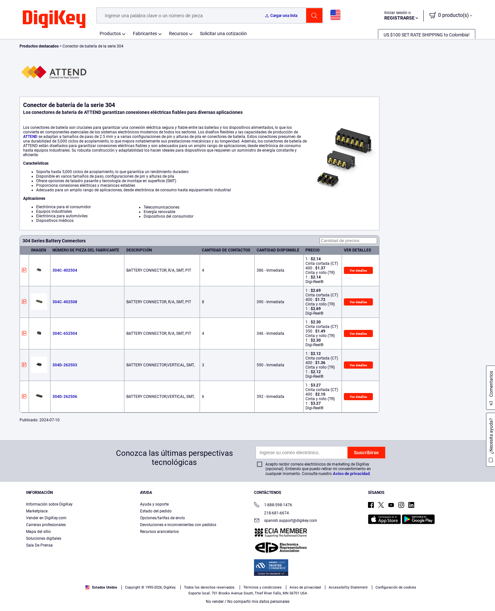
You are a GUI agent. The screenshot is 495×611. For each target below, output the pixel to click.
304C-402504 (64, 270)
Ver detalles (358, 270)
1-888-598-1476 (273, 505)
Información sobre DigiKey (49, 504)
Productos (110, 33)
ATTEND (30, 136)
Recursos (178, 33)
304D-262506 (64, 396)
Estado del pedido (156, 511)
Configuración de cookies (395, 587)
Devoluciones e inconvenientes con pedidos (178, 525)
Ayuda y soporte (154, 504)
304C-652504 (64, 333)
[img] (54, 19)
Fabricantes (145, 33)
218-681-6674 (271, 513)
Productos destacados (40, 46)
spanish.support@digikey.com (285, 521)
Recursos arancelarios (159, 531)
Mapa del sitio (38, 531)
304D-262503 (64, 365)
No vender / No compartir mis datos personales (248, 601)
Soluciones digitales (43, 538)
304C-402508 (64, 302)
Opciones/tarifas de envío (162, 518)
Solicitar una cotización (223, 33)
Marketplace (37, 511)
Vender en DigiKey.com (46, 518)
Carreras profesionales (46, 525)
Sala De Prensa (39, 545)
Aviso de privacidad (351, 473)
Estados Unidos (101, 587)
